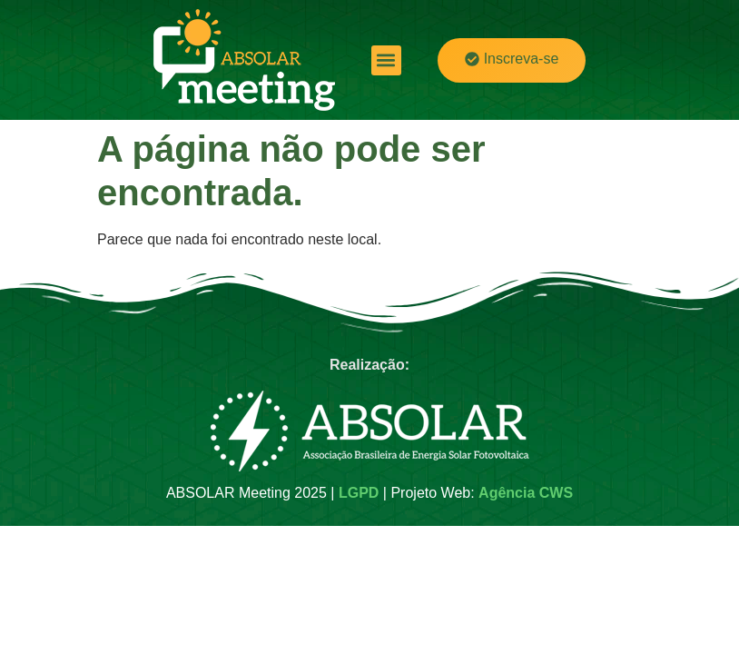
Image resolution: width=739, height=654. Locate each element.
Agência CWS (525, 492)
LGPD (359, 492)
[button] (386, 60)
